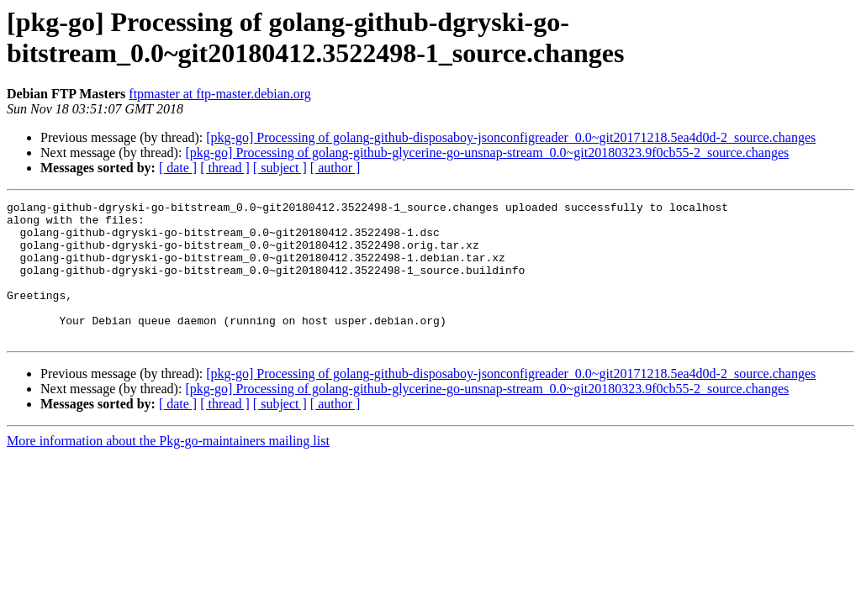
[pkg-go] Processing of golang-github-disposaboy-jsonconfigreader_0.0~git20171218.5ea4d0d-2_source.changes (511, 137)
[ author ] (335, 167)
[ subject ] (280, 167)
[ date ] (178, 167)
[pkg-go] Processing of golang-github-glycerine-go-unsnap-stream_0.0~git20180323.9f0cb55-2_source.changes (487, 152)
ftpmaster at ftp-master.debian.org (220, 94)
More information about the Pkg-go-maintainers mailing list (168, 468)
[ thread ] (225, 167)
